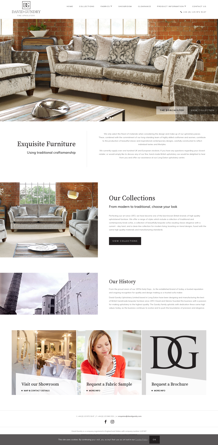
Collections (86, 6)
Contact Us (199, 6)
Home (70, 6)
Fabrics (105, 6)
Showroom (125, 6)
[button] (105, 118)
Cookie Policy (141, 439)
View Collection (203, 110)
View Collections (125, 241)
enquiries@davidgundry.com (130, 416)
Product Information (170, 6)
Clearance (144, 6)
